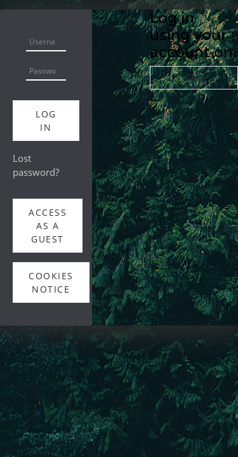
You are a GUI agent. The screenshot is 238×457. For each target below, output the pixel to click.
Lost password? (36, 165)
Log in (46, 120)
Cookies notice (51, 282)
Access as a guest (48, 225)
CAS (193, 77)
